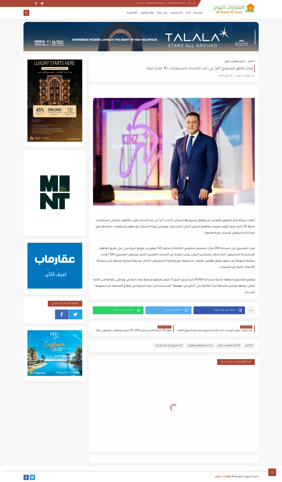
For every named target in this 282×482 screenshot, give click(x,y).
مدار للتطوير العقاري (200, 345)
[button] (219, 310)
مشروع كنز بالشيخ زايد (168, 345)
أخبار (188, 13)
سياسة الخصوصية (155, 3)
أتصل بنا (140, 3)
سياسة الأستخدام (176, 3)
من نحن (191, 3)
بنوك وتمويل (147, 13)
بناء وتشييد (176, 13)
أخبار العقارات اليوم (234, 61)
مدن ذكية (162, 13)
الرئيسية (198, 13)
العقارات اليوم (223, 477)
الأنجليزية (132, 13)
